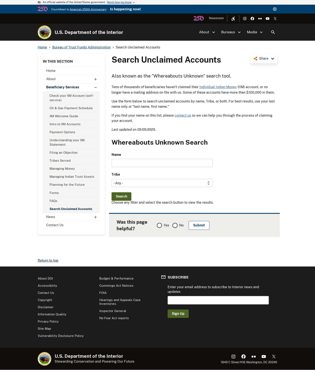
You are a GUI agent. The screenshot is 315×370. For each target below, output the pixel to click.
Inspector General (112, 311)
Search (273, 32)
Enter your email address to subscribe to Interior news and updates (213, 289)
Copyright (45, 300)
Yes (166, 225)
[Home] (44, 32)
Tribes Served (60, 160)
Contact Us (54, 225)
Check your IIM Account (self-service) (72, 98)
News (73, 217)
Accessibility (47, 285)
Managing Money (62, 168)
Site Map (44, 328)
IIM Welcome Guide (64, 116)
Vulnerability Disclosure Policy (61, 336)
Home (50, 71)
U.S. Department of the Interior (89, 32)
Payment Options (62, 132)
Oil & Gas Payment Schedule (71, 108)
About (73, 79)
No (181, 225)
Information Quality (52, 314)
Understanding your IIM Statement (67, 142)
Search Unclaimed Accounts (71, 209)
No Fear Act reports (114, 318)
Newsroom (216, 18)
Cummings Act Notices (116, 285)
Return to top (48, 260)
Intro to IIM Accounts (65, 124)
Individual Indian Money (218, 87)
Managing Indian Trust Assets (72, 176)
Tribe (116, 174)
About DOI (45, 278)
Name (116, 155)
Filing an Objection (64, 152)
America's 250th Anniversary (88, 9)
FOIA (103, 293)
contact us (183, 115)
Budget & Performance (116, 278)
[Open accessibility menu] (233, 18)
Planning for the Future (67, 184)
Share (263, 59)
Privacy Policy (48, 321)
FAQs (53, 201)
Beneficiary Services (73, 87)
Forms (54, 193)
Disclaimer (46, 307)
